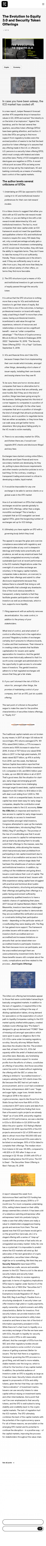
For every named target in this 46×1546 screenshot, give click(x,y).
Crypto (6, 67)
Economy (16, 67)
